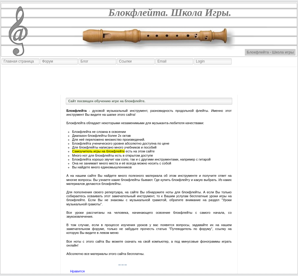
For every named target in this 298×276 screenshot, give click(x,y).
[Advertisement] (149, 80)
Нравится (77, 271)
